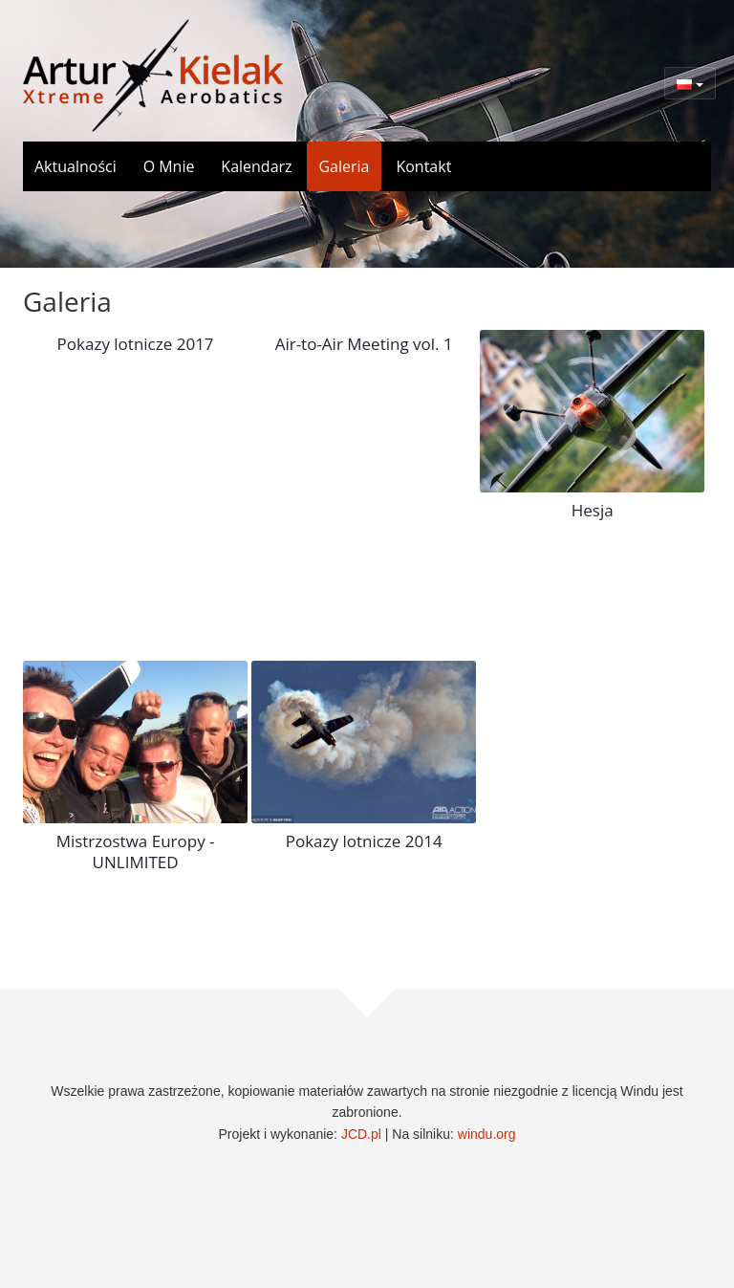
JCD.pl (361, 1134)
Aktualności (75, 166)
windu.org (487, 1134)
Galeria (343, 166)
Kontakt (423, 166)
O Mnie (169, 166)
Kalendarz (256, 166)
